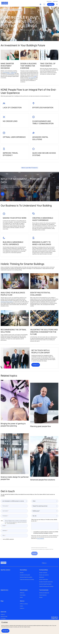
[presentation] (40, 543)
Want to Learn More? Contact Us (29, 167)
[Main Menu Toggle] (57, 4)
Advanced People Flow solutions (26, 577)
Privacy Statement (40, 538)
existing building (10, 73)
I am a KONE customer (7, 539)
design (35, 76)
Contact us (36, 364)
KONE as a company (24, 603)
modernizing (13, 72)
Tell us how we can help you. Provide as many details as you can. (44, 520)
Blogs (2, 601)
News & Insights (24, 590)
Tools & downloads (43, 590)
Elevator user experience (44, 574)
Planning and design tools (44, 592)
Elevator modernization (43, 579)
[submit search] (44, 4)
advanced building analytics (7, 301)
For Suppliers (3, 618)
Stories (21, 597)
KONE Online (55, 1)
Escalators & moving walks (25, 574)
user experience (32, 77)
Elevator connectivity (43, 572)
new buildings (6, 72)
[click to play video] (2, 194)
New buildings (6, 9)
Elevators (21, 572)
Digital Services (4, 590)
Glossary (41, 597)
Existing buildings (43, 569)
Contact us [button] (50, 4)
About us (22, 601)
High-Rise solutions (5, 569)
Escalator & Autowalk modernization (46, 581)
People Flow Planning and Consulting (27, 579)
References (22, 592)
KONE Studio (49, 1)
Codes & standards (42, 595)
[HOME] (1, 9)
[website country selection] (40, 4)
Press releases (22, 595)
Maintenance (41, 577)
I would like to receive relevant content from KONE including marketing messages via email (44, 532)
